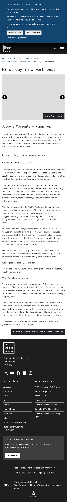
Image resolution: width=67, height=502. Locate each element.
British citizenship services (14, 422)
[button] (4, 98)
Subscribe (12, 455)
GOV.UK (33, 494)
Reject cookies (33, 33)
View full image (53, 116)
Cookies (50, 472)
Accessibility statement (22, 468)
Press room (8, 413)
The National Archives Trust (47, 404)
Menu (59, 48)
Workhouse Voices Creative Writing (16, 61)
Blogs (5, 400)
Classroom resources (29, 58)
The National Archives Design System (48, 415)
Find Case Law (41, 395)
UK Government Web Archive (47, 387)
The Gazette (40, 400)
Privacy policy (39, 472)
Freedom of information (44, 468)
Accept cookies (14, 33)
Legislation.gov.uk (43, 391)
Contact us (8, 391)
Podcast (6, 404)
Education (14, 58)
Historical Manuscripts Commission (13, 428)
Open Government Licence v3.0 (27, 485)
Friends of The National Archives (49, 409)
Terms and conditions (22, 472)
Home (4, 58)
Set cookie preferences (18, 38)
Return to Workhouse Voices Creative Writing (38, 331)
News (5, 395)
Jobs (5, 418)
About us (7, 387)
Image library (9, 409)
